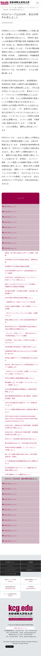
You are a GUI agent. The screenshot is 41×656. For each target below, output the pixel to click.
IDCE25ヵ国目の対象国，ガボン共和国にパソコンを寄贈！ (21, 307)
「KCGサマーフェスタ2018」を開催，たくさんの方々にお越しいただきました (21, 373)
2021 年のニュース (10, 232)
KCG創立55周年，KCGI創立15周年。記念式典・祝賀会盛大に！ (21, 292)
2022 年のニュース (10, 227)
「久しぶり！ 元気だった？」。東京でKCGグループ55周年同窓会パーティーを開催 (21, 334)
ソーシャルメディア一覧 (10, 573)
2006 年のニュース (10, 541)
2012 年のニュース (10, 510)
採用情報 (31, 562)
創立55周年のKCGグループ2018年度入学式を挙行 (21, 443)
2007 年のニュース (10, 536)
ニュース (20, 198)
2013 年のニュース (10, 504)
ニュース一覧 (12, 7)
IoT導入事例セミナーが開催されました (17, 474)
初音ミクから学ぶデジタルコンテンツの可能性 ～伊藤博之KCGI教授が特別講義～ (21, 285)
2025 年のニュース (10, 212)
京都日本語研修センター (31, 580)
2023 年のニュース (10, 222)
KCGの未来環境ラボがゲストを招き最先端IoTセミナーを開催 (21, 272)
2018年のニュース (23, 7)
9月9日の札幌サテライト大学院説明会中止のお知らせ (21, 359)
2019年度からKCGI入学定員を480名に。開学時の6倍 (21, 261)
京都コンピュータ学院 (10, 580)
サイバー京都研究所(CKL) (10, 594)
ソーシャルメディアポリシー (10, 569)
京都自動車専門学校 (10, 587)
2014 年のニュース (10, 499)
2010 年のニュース (10, 520)
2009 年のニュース (10, 525)
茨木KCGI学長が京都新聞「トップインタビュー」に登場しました (21, 449)
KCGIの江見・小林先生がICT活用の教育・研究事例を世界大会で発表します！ (21, 433)
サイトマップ (10, 566)
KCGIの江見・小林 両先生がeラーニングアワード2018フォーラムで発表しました (21, 279)
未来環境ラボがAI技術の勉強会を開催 (17, 266)
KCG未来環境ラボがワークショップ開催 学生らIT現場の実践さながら (21, 469)
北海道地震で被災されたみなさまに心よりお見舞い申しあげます (21, 352)
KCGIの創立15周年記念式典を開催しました (19, 298)
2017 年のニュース (10, 484)
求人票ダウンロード (10, 562)
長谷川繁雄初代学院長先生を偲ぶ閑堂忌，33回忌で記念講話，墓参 (21, 397)
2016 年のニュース (10, 489)
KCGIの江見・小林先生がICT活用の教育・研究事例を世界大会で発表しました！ (21, 427)
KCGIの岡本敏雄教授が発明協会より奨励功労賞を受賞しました (21, 390)
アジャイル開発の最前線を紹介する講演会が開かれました (21, 411)
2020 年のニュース (10, 238)
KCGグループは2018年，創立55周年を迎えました (21, 479)
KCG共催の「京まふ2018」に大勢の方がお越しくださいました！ (21, 341)
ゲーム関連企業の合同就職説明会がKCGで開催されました (21, 462)
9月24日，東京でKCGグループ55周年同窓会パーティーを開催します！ (21, 366)
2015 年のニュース (10, 494)
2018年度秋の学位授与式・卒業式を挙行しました (21, 347)
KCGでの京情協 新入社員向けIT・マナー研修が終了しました (21, 404)
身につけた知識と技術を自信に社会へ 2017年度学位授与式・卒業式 (21, 455)
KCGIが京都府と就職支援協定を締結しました (19, 378)
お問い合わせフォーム (20, 628)
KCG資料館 (30, 587)
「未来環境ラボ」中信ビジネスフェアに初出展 (20, 302)
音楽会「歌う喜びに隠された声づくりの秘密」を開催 (21, 254)
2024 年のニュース (10, 217)
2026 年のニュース (10, 206)
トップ (5, 7)
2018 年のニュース (10, 248)
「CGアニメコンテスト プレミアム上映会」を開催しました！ (21, 314)
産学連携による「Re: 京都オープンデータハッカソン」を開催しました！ (21, 384)
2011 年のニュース (10, 515)
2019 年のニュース (10, 243)
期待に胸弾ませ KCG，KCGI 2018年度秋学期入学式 (21, 321)
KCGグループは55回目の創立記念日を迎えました (21, 439)
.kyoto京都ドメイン (30, 569)
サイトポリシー (30, 566)
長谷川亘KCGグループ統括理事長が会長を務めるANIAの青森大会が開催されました (21, 328)
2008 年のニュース (10, 531)
